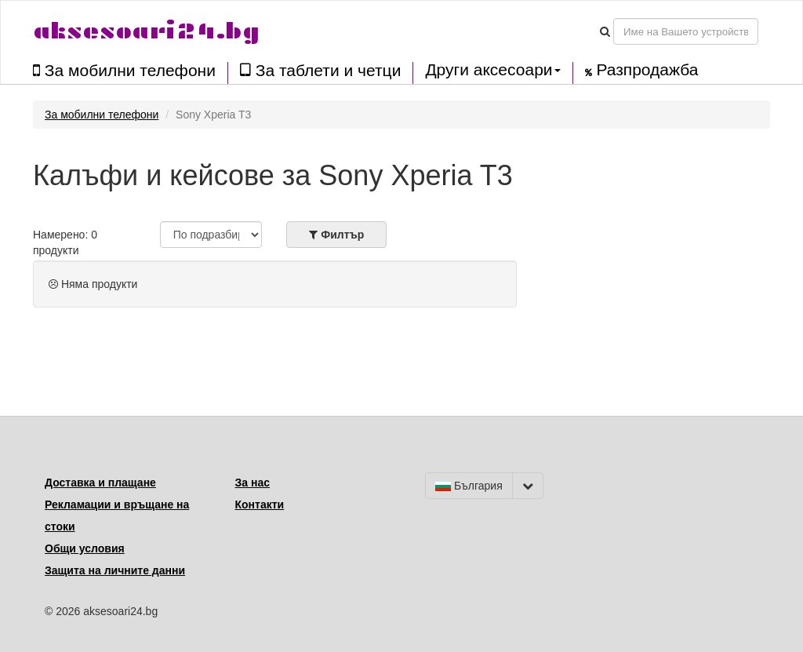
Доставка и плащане (100, 482)
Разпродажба (642, 70)
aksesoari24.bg (146, 31)
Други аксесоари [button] (492, 70)
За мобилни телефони (124, 70)
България (469, 485)
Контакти (260, 504)
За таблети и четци (320, 70)
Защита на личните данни (115, 570)
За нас (252, 482)
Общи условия (85, 548)
